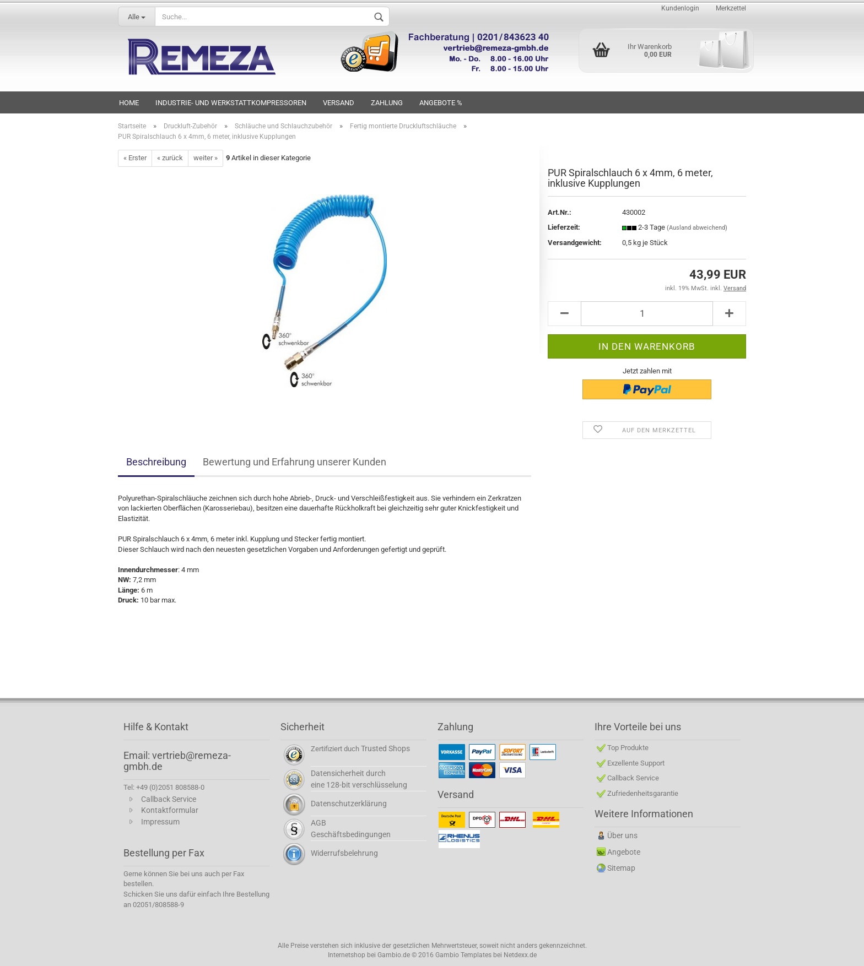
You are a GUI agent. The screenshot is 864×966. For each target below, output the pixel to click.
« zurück (170, 158)
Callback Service (168, 799)
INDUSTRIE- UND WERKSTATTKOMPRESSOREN (230, 103)
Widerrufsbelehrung (344, 853)
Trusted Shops (385, 748)
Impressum (160, 821)
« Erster (135, 158)
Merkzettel (731, 8)
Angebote (623, 852)
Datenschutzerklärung (349, 803)
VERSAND (338, 103)
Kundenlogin (680, 8)
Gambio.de (393, 955)
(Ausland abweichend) (697, 227)
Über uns (622, 835)
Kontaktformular (169, 810)
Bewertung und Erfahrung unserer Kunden (294, 462)
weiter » (205, 158)
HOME (129, 103)
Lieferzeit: (564, 227)
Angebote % (440, 103)
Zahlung (387, 103)
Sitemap (621, 868)
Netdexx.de (520, 955)
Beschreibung (156, 462)
